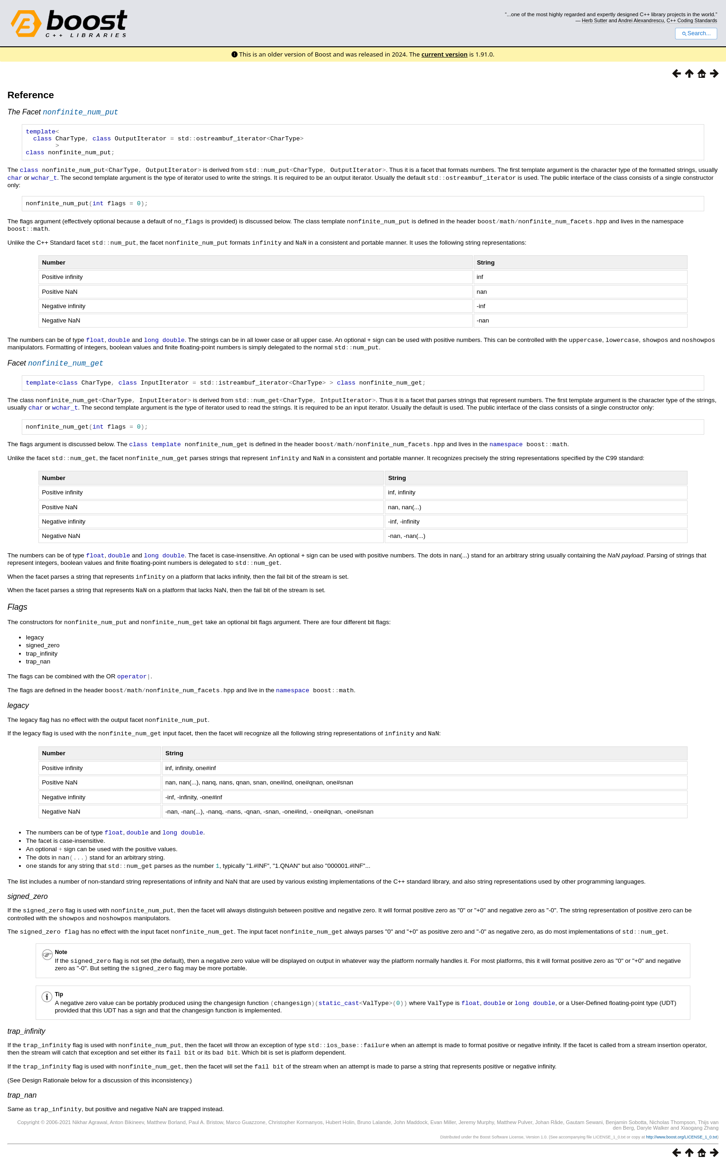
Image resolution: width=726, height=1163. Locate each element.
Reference (30, 94)
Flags (17, 612)
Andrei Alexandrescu (641, 20)
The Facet (63, 113)
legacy (18, 710)
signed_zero (27, 898)
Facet (55, 369)
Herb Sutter (594, 20)
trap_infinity (26, 1030)
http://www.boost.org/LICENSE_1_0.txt (681, 1133)
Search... (696, 33)
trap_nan (22, 1092)
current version (444, 54)
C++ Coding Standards (692, 20)
